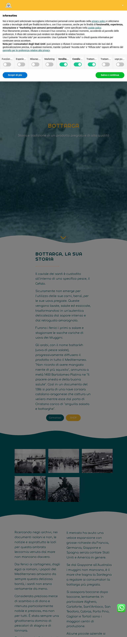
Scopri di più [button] (15, 75)
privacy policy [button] (99, 21)
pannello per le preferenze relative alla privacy (26, 50)
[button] (122, 5)
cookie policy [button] (94, 27)
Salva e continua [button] (110, 75)
